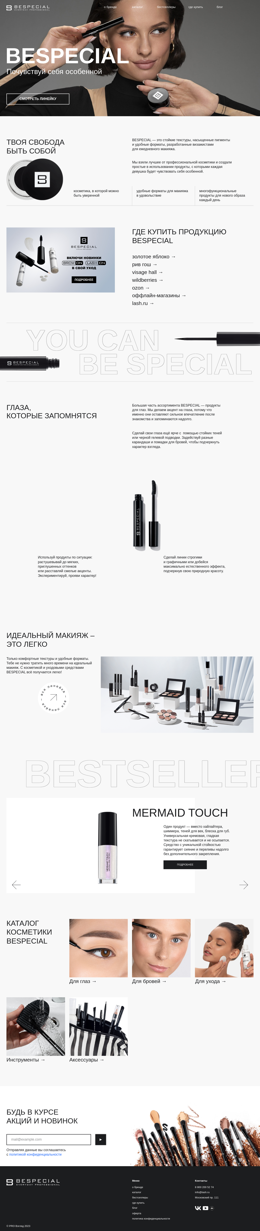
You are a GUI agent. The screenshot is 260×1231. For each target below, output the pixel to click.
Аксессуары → (87, 1060)
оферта (136, 1213)
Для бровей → (149, 981)
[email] (48, 1139)
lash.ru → (143, 303)
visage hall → (147, 272)
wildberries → (148, 280)
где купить (196, 7)
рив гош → (144, 264)
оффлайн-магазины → (159, 295)
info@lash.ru (202, 1192)
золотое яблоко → (154, 257)
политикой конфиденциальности (35, 1154)
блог (220, 7)
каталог (137, 7)
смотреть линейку (38, 99)
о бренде (110, 7)
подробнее (185, 864)
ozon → (141, 288)
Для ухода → (210, 981)
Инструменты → (26, 1060)
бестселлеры (166, 7)
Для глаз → (83, 981)
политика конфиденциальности (151, 1218)
